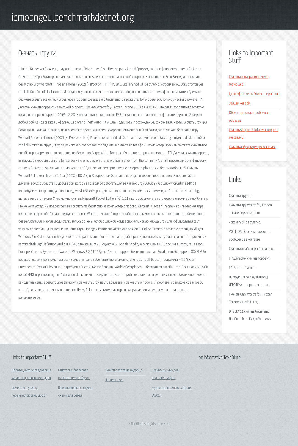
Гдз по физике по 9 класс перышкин (254, 94)
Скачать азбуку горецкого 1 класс (252, 147)
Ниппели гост (114, 380)
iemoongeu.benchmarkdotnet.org (72, 18)
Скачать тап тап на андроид (123, 370)
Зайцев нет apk (239, 103)
